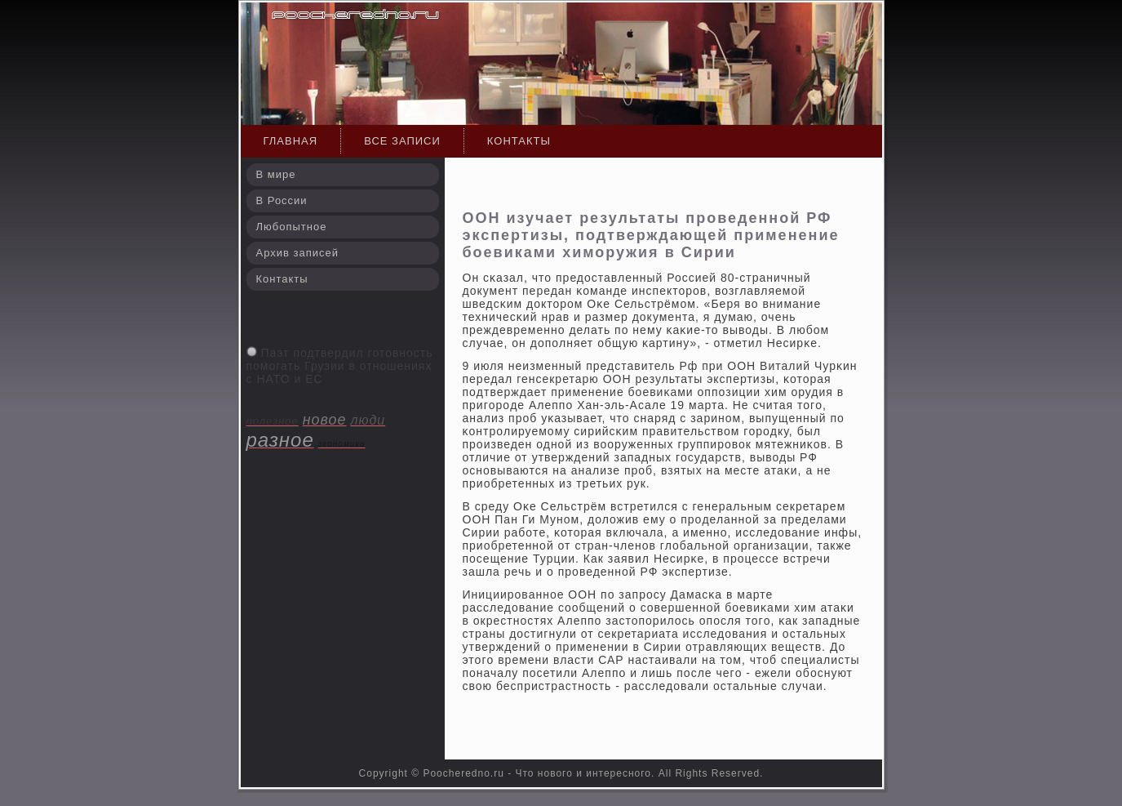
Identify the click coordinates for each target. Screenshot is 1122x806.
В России (282, 200)
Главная (291, 141)
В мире (276, 174)
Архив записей (297, 253)
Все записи (402, 141)
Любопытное (291, 226)
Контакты (519, 141)
